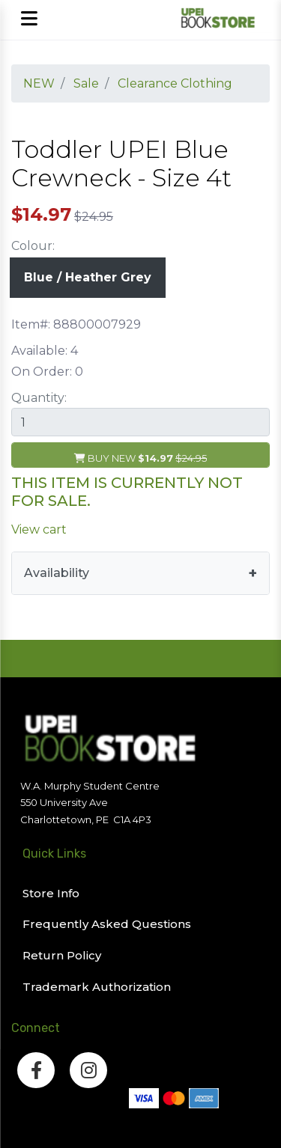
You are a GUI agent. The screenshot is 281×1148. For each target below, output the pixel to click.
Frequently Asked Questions (106, 924)
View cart (39, 529)
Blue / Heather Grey (87, 277)
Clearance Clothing (175, 83)
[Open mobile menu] (28, 20)
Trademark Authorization (96, 987)
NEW (39, 83)
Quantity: (39, 398)
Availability (56, 573)
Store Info (50, 893)
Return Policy (61, 955)
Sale (86, 83)
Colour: (33, 246)
